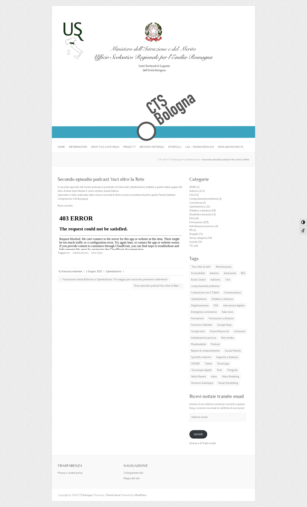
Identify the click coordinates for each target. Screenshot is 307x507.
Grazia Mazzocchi (219, 331)
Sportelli (174, 147)
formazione (197, 318)
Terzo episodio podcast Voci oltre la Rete (158, 285)
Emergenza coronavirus (204, 312)
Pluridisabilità (198, 344)
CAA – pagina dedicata (199, 147)
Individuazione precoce (202, 226)
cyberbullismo (80, 252)
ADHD (192, 187)
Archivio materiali (151, 147)
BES (243, 273)
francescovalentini (72, 271)
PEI (191, 230)
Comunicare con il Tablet (205, 292)
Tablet (208, 363)
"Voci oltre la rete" (201, 266)
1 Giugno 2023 (94, 271)
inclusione (239, 331)
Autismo (194, 191)
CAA (191, 195)
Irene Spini (97, 252)
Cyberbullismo (114, 271)
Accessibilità (198, 273)
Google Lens (198, 331)
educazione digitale (234, 305)
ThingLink (232, 370)
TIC (191, 245)
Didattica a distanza (105, 147)
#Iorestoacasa (223, 266)
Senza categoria (198, 238)
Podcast (215, 344)
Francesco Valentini (201, 325)
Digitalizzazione (200, 305)
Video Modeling (230, 376)
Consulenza (195, 202)
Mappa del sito (132, 478)
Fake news (227, 312)
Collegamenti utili (133, 473)
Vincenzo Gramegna (202, 383)
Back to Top (301, 501)
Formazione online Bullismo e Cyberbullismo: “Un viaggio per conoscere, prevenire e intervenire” (114, 279)
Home (61, 147)
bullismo (215, 279)
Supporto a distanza (227, 357)
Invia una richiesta (230, 147)
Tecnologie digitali (201, 370)
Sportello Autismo (201, 357)
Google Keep (224, 325)
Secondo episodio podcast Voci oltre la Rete (101, 179)
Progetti (129, 147)
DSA (191, 218)
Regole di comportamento (205, 350)
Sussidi (193, 242)
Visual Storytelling (228, 383)
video (214, 376)
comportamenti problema (205, 286)
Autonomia (230, 273)
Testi (219, 370)
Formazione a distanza (221, 318)
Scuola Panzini (233, 350)
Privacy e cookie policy (70, 473)
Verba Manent (198, 376)
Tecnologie (223, 363)
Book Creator (198, 279)
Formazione (195, 222)
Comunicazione (232, 292)
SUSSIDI (195, 363)
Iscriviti (198, 434)
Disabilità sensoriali (200, 214)
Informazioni (78, 147)
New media (227, 337)
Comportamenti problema (203, 198)
